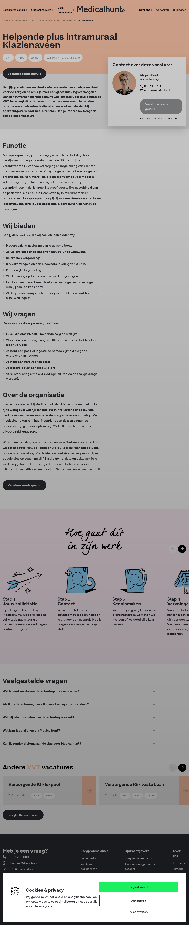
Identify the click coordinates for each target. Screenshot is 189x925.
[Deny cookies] (139, 911)
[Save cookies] (138, 887)
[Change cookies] (138, 900)
